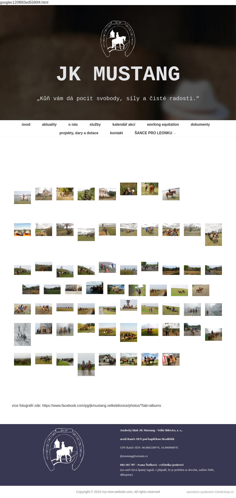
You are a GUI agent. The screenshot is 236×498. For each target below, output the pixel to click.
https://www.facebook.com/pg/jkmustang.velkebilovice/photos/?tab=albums (101, 406)
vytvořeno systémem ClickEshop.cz (209, 492)
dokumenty (200, 124)
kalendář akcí (123, 124)
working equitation (163, 124)
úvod (26, 124)
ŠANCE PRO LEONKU (153, 133)
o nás (73, 124)
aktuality (49, 124)
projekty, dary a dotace (78, 133)
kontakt (116, 133)
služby (95, 124)
